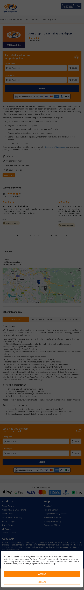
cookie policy (12, 564)
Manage (42, 581)
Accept (42, 573)
